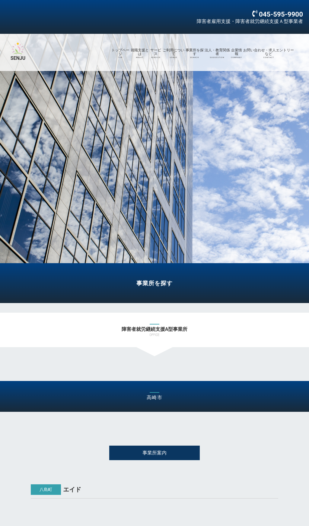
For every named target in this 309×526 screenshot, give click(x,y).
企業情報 (236, 53)
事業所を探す (194, 53)
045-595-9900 (281, 14)
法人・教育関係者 (217, 53)
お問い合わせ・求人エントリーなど (269, 53)
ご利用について (173, 53)
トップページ (120, 53)
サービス (155, 53)
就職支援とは (139, 53)
